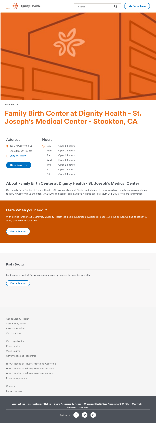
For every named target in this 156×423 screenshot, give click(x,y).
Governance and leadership (21, 355)
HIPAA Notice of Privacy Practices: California (31, 363)
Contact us (71, 407)
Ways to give (13, 350)
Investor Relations (16, 328)
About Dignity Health (17, 318)
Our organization (15, 341)
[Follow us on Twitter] (84, 415)
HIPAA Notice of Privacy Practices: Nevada (29, 373)
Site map (83, 407)
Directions (18, 165)
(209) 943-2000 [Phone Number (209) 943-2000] (18, 155)
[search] (117, 6)
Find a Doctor (18, 283)
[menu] (8, 6)
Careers (10, 386)
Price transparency (16, 378)
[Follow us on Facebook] (76, 415)
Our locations (13, 333)
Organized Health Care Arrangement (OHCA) (106, 404)
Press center (13, 346)
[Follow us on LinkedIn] (93, 415)
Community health (16, 323)
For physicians (14, 391)
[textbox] (97, 6)
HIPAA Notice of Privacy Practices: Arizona (30, 368)
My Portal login (137, 6)
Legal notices (18, 404)
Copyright (137, 404)
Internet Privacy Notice (39, 404)
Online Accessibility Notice (68, 404)
